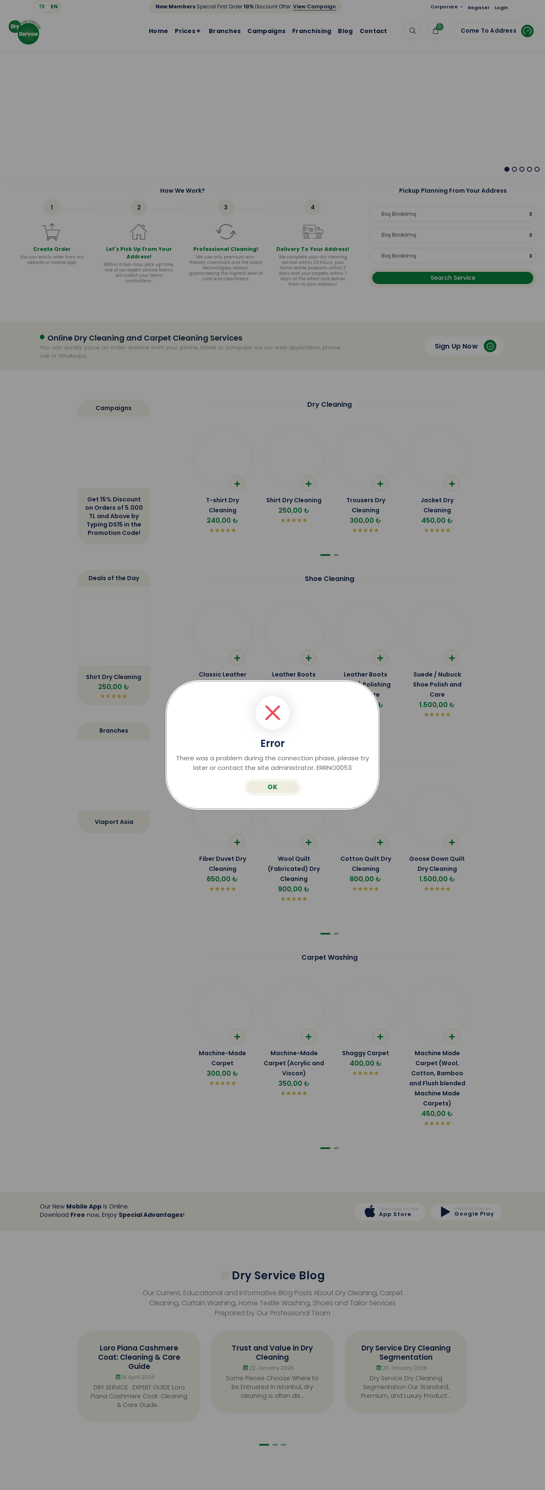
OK (272, 786)
